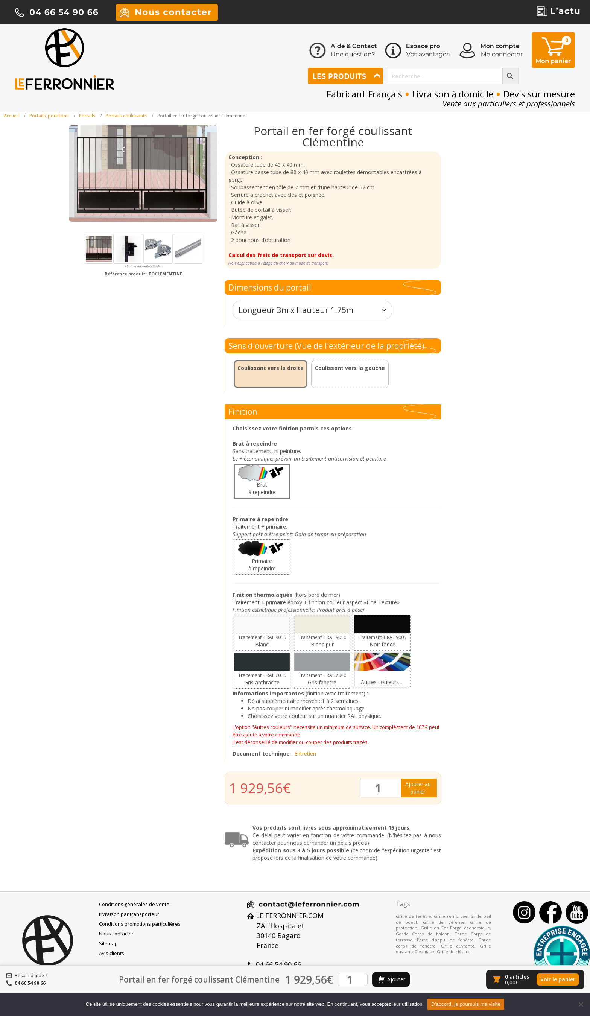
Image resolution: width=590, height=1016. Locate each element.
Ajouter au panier (418, 787)
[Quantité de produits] (380, 788)
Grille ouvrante (458, 946)
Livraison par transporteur (129, 914)
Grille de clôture (453, 951)
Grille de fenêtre (413, 916)
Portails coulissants (126, 116)
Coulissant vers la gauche (350, 367)
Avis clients (111, 953)
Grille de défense (444, 922)
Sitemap (108, 943)
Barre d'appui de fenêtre (445, 940)
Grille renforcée (451, 916)
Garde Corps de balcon (423, 934)
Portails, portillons (48, 116)
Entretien (305, 753)
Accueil (11, 116)
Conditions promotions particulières (140, 923)
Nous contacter (116, 933)
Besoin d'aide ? (31, 975)
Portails (87, 116)
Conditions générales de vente (134, 904)
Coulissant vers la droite (270, 367)
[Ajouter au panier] (391, 979)
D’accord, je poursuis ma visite (465, 1004)
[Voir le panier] (535, 979)
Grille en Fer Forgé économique (455, 928)
